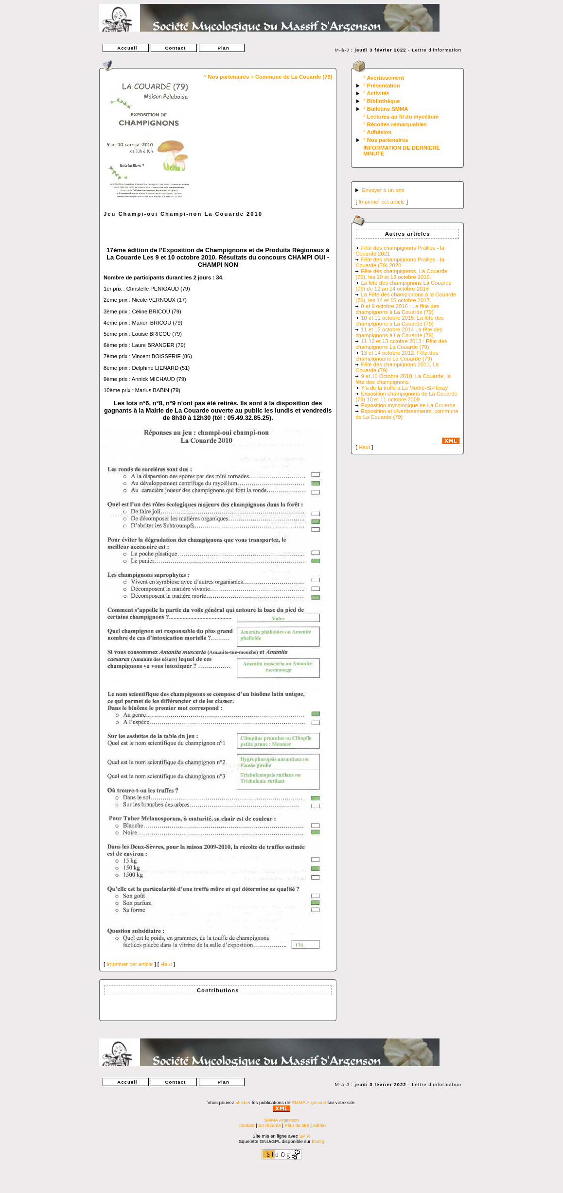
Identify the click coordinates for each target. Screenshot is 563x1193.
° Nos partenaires (226, 77)
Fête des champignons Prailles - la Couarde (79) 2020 (399, 262)
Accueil (125, 48)
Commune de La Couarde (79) (294, 77)
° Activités (376, 93)
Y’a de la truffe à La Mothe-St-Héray (404, 388)
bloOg (318, 1141)
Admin (319, 1125)
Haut (166, 964)
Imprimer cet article (129, 964)
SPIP (304, 1136)
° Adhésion (377, 132)
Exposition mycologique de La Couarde (408, 405)
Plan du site (297, 1125)
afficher (242, 1102)
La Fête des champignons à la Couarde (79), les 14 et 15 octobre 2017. (405, 297)
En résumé (269, 1125)
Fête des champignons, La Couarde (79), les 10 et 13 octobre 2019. (401, 274)
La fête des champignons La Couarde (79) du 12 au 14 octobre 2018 (403, 286)
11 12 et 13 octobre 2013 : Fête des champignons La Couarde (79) (401, 344)
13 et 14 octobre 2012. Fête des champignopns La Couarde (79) (396, 356)
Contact (173, 48)
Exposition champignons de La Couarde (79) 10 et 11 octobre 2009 (406, 396)
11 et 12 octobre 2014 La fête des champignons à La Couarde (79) (398, 332)
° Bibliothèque (381, 101)
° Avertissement (383, 78)
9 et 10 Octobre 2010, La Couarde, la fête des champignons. (403, 379)
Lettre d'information (436, 49)
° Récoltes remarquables (395, 124)
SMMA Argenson (309, 1102)
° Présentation (381, 85)
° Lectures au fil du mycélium (401, 117)
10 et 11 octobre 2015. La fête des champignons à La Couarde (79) (399, 321)
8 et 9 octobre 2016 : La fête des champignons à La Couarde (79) (397, 309)
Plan (221, 48)
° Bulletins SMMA (385, 109)
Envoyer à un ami (383, 190)
